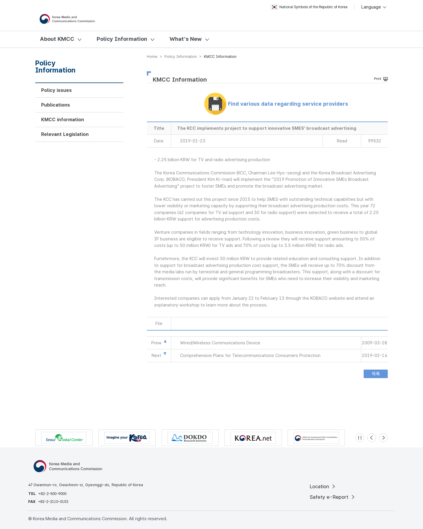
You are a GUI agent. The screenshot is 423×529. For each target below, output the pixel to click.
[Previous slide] (371, 437)
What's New (185, 39)
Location (323, 486)
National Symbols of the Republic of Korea (309, 7)
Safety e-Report (333, 497)
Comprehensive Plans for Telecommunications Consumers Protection (250, 355)
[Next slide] (383, 437)
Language (374, 7)
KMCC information (62, 119)
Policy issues (56, 90)
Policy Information (122, 39)
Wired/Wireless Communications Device (220, 343)
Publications (55, 105)
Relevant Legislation (65, 134)
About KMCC (57, 39)
